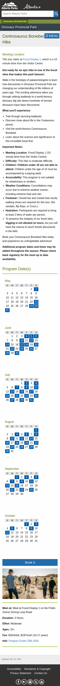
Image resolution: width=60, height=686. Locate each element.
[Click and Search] (56, 14)
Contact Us (40, 673)
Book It (30, 562)
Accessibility (14, 669)
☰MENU (51, 36)
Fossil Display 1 (32, 59)
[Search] (28, 14)
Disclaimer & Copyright (37, 669)
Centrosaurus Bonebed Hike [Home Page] (15, 21)
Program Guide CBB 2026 (23, 640)
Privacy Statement (20, 673)
